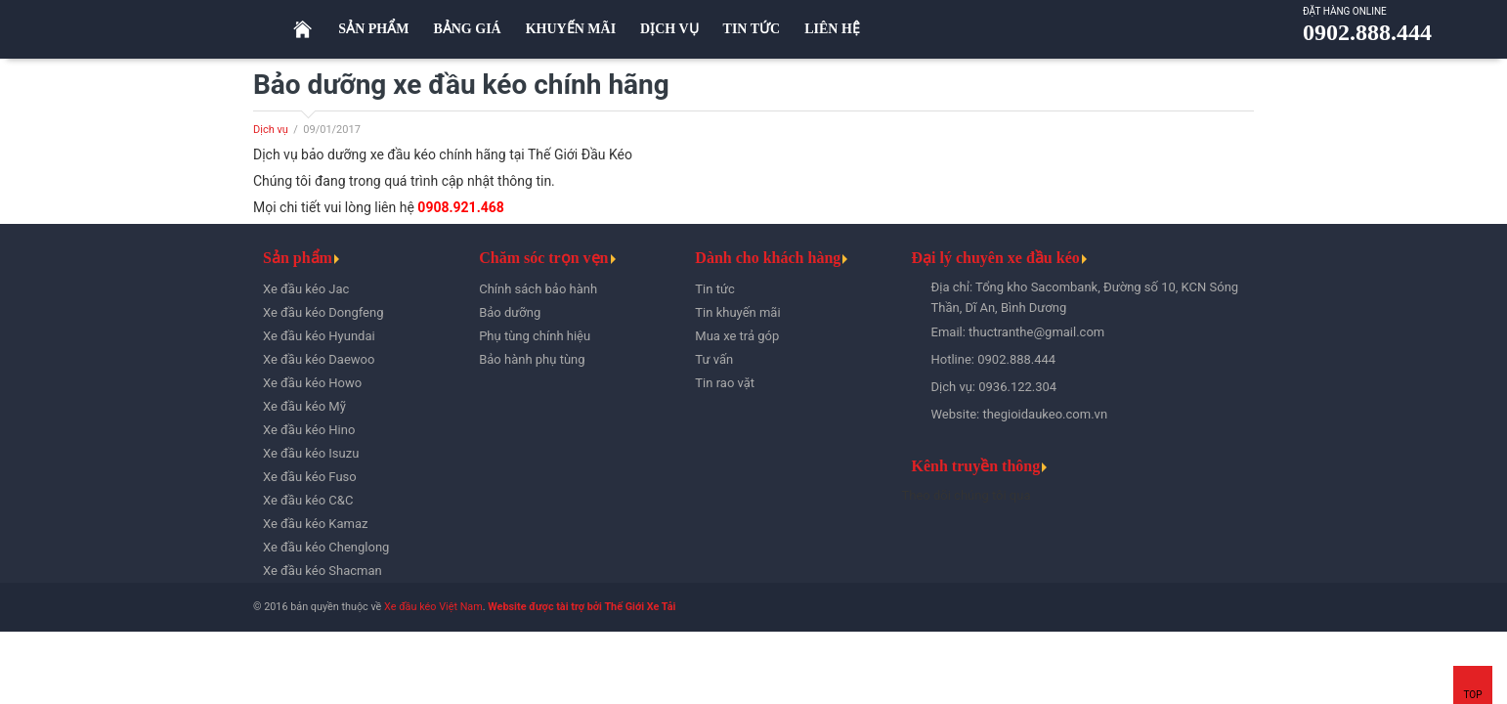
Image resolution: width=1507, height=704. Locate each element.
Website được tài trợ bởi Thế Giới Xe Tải (581, 606)
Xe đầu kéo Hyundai (319, 336)
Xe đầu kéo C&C (308, 500)
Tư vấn (714, 359)
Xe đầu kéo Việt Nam (433, 606)
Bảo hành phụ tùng (531, 359)
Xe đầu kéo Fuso (310, 476)
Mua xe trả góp (737, 336)
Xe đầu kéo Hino (309, 429)
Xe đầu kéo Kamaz (315, 523)
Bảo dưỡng (509, 312)
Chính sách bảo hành (538, 289)
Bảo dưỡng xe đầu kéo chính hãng (461, 84)
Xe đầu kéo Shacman (322, 570)
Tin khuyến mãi (737, 312)
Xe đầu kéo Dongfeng (323, 312)
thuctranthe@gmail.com (1036, 332)
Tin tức (714, 289)
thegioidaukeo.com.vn (1044, 414)
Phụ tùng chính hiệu (534, 336)
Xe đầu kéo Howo (312, 382)
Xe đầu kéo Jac (306, 289)
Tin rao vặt (724, 382)
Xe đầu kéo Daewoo (318, 359)
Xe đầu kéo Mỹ (304, 406)
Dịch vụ (270, 129)
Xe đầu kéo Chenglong (326, 547)
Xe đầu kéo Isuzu (311, 453)
